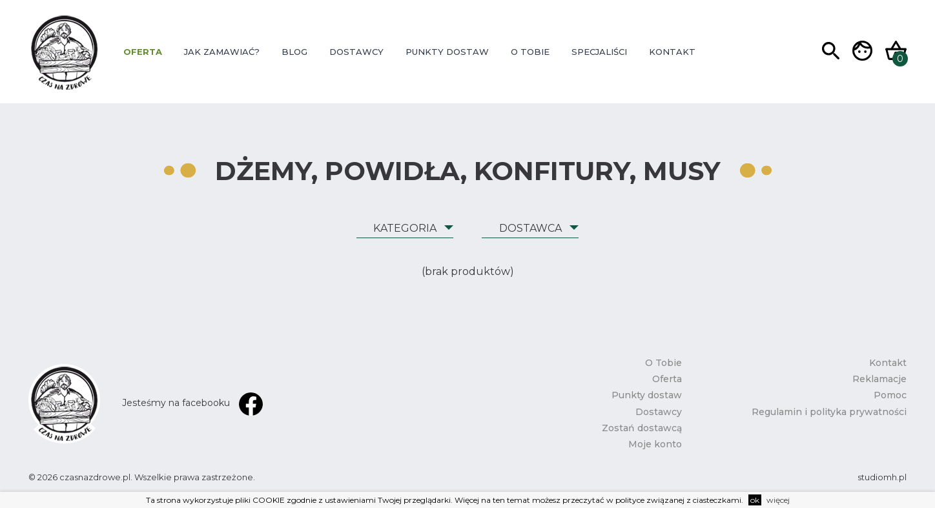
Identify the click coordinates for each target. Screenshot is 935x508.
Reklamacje (879, 379)
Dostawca (530, 228)
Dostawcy (356, 51)
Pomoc (890, 395)
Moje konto (655, 444)
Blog (294, 51)
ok (754, 500)
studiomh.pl (882, 477)
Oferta (142, 51)
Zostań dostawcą (642, 428)
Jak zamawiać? (222, 51)
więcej (778, 500)
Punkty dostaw (447, 51)
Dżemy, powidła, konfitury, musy (468, 171)
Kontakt (672, 51)
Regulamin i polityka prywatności (829, 412)
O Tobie (530, 51)
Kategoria (405, 228)
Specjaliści (599, 51)
